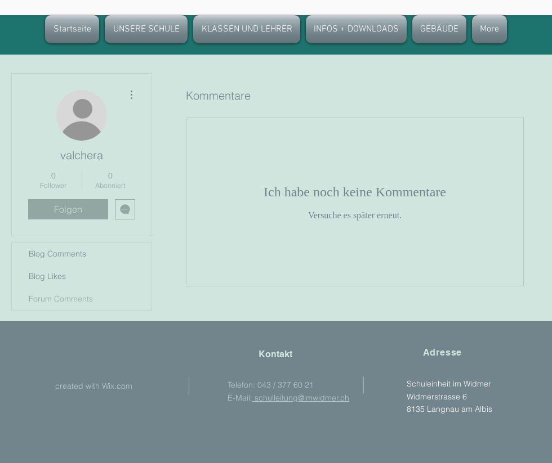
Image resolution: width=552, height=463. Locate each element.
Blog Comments (57, 254)
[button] (246, 29)
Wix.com (117, 386)
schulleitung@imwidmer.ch (300, 398)
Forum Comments (61, 299)
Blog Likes (47, 276)
